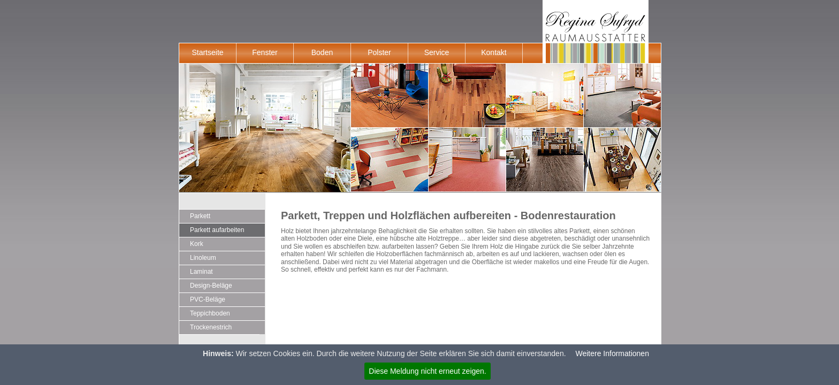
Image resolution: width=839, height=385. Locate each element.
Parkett (200, 216)
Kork (196, 244)
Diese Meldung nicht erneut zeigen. (427, 371)
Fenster (264, 52)
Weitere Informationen (612, 353)
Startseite (207, 52)
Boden (322, 52)
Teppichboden (210, 313)
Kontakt (493, 52)
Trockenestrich (211, 327)
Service (436, 52)
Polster (379, 52)
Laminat (201, 271)
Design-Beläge (211, 285)
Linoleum (203, 257)
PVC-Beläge (207, 299)
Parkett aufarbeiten (217, 230)
